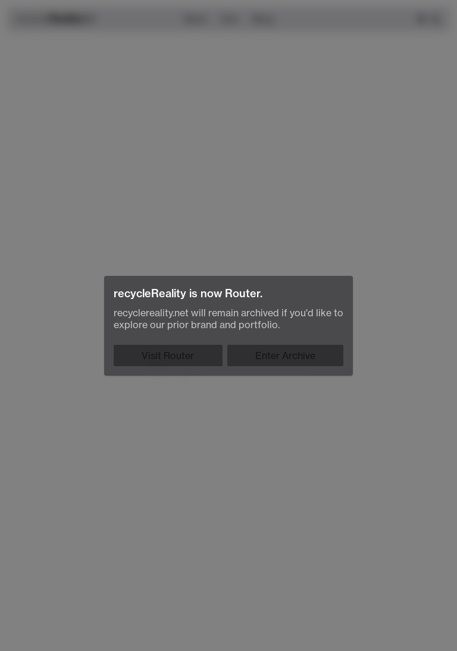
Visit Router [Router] (168, 355)
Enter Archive (285, 355)
